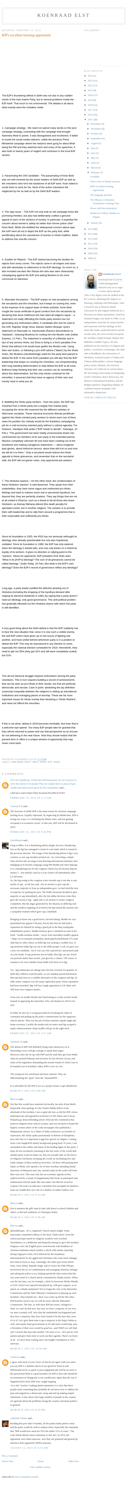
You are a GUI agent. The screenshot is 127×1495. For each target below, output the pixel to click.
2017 (90, 109)
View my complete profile (100, 398)
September (96, 138)
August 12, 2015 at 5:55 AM (29, 1447)
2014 (90, 229)
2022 (90, 85)
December (96, 123)
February (95, 172)
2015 (90, 119)
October (95, 133)
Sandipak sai (16, 1041)
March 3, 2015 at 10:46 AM (28, 1348)
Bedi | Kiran (40, 762)
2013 (90, 233)
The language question (101, 195)
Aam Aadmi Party (21, 762)
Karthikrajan (16, 840)
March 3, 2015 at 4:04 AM (27, 1090)
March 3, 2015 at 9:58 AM (27, 1217)
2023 (90, 80)
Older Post (73, 1461)
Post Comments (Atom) (26, 1476)
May (93, 157)
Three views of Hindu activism (105, 181)
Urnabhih (94, 176)
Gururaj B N (16, 806)
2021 (90, 90)
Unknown (15, 1357)
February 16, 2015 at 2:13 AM (30, 797)
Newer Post (7, 1461)
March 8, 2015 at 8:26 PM (27, 1409)
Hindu (56, 762)
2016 (90, 114)
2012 (90, 238)
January (95, 222)
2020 (90, 95)
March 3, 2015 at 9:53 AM (27, 1194)
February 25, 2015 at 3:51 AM (30, 1033)
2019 (90, 100)
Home (41, 1461)
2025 (90, 75)
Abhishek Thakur (18, 1418)
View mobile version (40, 1467)
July (93, 148)
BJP (50, 762)
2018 (90, 104)
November (96, 128)
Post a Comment (10, 1455)
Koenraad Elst (63, 15)
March (94, 167)
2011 (90, 243)
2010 (90, 248)
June (93, 153)
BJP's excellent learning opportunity (26, 35)
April (94, 162)
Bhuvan (14, 1099)
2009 (90, 253)
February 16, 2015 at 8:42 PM (30, 831)
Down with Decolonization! (103, 208)
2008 (90, 258)
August (94, 143)
